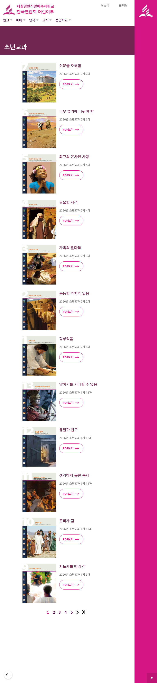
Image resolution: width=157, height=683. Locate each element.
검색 (105, 5)
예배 (19, 20)
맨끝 (84, 612)
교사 (45, 20)
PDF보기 (71, 84)
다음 (78, 612)
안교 (6, 20)
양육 (32, 20)
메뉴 (123, 5)
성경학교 (61, 20)
